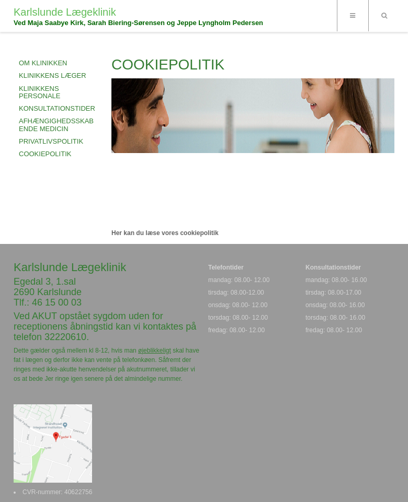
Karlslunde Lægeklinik (65, 12)
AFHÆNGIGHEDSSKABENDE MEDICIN (56, 124)
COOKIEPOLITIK (45, 154)
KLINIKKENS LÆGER (52, 75)
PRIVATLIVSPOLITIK (51, 141)
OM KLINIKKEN (43, 63)
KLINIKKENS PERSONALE (39, 92)
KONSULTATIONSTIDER (57, 108)
